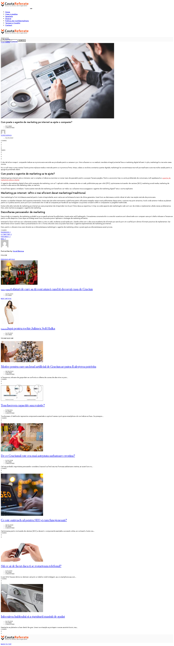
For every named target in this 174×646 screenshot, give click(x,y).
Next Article (6, 298)
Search (22, 40)
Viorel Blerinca (6, 135)
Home (3, 42)
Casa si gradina (11, 14)
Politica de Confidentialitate (17, 21)
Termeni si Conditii (12, 23)
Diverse (8, 19)
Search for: (5, 38)
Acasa (7, 12)
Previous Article (8, 259)
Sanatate (9, 16)
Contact (8, 25)
